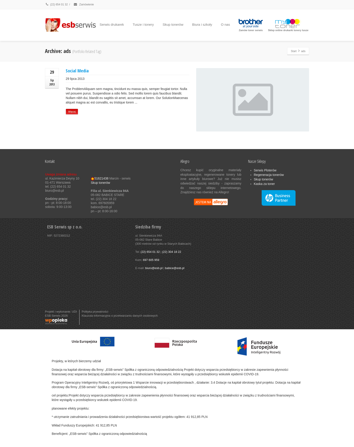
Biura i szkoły (202, 24)
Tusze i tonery (143, 24)
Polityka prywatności (95, 311)
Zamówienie (83, 4)
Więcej (72, 111)
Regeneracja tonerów (269, 175)
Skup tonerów (173, 24)
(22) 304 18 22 (171, 251)
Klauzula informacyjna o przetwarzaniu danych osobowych (120, 315)
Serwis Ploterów (265, 170)
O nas (225, 24)
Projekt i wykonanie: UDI (61, 311)
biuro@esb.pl (154, 268)
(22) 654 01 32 (56, 4)
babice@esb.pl (174, 268)
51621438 (99, 178)
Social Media (77, 71)
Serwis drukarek (112, 24)
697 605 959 (151, 260)
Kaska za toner (264, 184)
